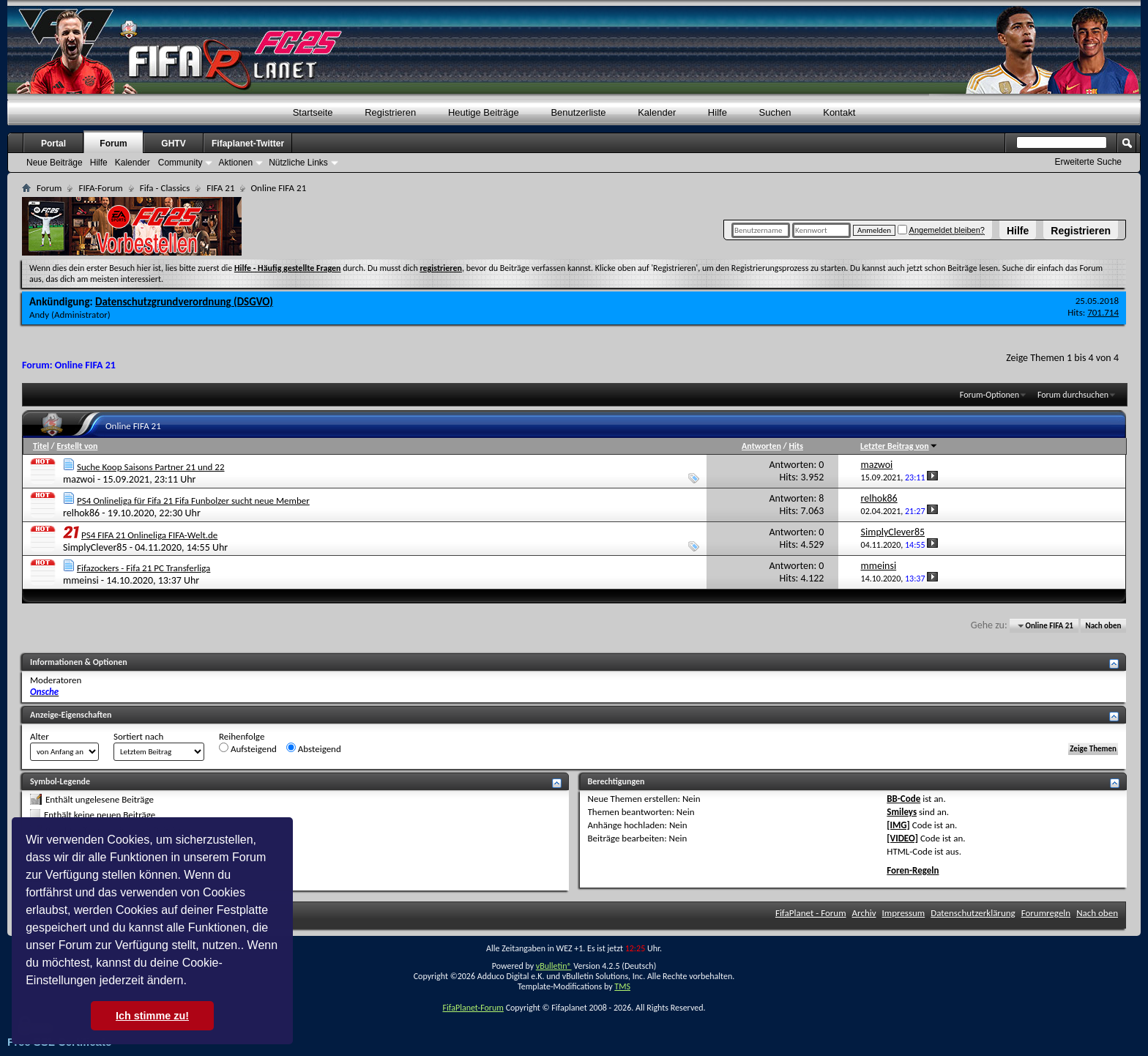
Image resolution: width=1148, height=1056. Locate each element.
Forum (113, 143)
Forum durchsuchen (1072, 395)
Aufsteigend (248, 748)
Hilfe (1018, 231)
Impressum (903, 912)
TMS (622, 986)
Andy (39, 314)
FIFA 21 (220, 187)
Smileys (902, 811)
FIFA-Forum (100, 187)
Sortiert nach (138, 736)
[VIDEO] (902, 838)
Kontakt (839, 112)
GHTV (173, 143)
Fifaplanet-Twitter (248, 143)
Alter (39, 736)
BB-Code (903, 798)
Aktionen (235, 162)
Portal (53, 143)
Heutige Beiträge (483, 112)
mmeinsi (81, 580)
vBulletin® (554, 966)
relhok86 (81, 513)
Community (180, 162)
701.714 (1103, 312)
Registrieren (1081, 231)
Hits (795, 446)
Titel (41, 446)
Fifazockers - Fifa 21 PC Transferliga (143, 567)
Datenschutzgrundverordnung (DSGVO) (184, 301)
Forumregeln (1046, 912)
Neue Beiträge (54, 162)
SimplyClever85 (95, 547)
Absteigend (313, 748)
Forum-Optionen (989, 395)
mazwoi (79, 479)
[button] (192, 982)
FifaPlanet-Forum (472, 1008)
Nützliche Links (298, 162)
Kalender (657, 112)
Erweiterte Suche (1088, 162)
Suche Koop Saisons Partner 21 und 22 (151, 466)
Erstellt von (76, 446)
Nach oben (1103, 626)
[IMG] (898, 824)
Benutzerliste (578, 112)
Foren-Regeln (913, 870)
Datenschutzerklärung (973, 912)
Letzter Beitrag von (899, 446)
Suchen (775, 112)
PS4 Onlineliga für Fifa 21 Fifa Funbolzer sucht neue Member (193, 500)
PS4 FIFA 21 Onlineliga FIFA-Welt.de (149, 534)
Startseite (313, 112)
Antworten (761, 446)
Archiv (864, 912)
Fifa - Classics (165, 187)
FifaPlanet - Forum (810, 912)
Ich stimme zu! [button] (152, 1016)
